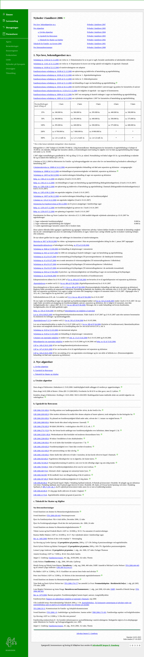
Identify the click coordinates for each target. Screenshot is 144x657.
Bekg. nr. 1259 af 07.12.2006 (43, 208)
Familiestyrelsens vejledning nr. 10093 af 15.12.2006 (52, 98)
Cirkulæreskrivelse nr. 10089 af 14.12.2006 (49, 167)
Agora (8, 41)
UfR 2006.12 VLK (40, 495)
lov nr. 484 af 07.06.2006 (77, 280)
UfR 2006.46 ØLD (40, 491)
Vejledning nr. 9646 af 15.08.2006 (45, 249)
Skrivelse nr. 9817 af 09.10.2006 (45, 241)
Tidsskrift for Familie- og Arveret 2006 (47, 44)
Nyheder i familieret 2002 (96, 40)
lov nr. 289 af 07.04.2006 (92, 324)
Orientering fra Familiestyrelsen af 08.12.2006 (50, 204)
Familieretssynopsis (56, 558)
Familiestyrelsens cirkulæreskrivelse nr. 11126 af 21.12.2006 (55, 91)
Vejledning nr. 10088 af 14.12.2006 (46, 171)
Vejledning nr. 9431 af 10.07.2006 (45, 253)
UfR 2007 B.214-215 (64, 567)
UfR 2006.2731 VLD (41, 430)
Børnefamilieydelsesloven (42, 245)
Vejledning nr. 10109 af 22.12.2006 (46, 68)
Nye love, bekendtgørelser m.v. (44, 24)
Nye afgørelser (38, 28)
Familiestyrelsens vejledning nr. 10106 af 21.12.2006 (52, 75)
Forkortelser (11, 55)
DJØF (113, 589)
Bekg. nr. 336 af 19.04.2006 (43, 311)
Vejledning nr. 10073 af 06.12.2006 (46, 196)
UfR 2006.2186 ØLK (41, 443)
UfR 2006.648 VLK (40, 471)
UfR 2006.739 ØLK (40, 467)
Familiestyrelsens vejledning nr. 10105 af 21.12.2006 (52, 79)
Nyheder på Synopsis (15, 64)
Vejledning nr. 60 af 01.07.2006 (44, 264)
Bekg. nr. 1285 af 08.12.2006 (43, 192)
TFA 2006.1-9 (52, 612)
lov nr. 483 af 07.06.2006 (76, 305)
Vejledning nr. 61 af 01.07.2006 (44, 260)
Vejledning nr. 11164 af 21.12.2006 (46, 60)
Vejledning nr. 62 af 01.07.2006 (44, 257)
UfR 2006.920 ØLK (40, 459)
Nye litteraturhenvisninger (42, 47)
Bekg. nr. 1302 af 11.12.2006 (43, 183)
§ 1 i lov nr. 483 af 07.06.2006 (74, 287)
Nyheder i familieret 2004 (96, 32)
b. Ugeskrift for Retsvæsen (47, 36)
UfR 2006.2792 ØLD (41, 426)
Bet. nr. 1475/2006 (40, 595)
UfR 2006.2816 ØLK (41, 418)
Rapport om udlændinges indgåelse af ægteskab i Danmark (67, 599)
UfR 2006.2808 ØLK (41, 422)
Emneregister (12, 50)
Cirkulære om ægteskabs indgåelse (45, 338)
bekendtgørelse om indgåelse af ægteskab (80, 311)
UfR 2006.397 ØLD (40, 479)
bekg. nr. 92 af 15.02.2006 (106, 342)
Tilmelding (11, 73)
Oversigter (10, 68)
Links (8, 59)
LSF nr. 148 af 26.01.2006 (42, 345)
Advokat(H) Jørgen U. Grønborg (105, 645)
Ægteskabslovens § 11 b (42, 320)
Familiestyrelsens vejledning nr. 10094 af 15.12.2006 (52, 94)
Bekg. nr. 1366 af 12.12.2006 (43, 179)
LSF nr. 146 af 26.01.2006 (42, 353)
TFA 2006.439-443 (54, 516)
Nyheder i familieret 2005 (96, 28)
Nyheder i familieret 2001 (96, 44)
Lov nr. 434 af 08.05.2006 (42, 315)
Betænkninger (12, 46)
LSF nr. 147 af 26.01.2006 (42, 349)
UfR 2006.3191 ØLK (41, 410)
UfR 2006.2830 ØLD (41, 414)
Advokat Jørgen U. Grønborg (87, 633)
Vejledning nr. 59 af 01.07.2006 (44, 268)
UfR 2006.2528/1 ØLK (41, 435)
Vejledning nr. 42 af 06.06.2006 (44, 276)
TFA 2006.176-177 (71, 583)
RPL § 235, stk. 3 (49, 487)
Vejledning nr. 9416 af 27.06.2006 (45, 272)
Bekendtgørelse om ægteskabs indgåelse (47, 342)
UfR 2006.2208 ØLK (41, 439)
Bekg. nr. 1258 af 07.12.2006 (43, 211)
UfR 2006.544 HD (40, 475)
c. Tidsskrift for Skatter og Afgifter (50, 40)
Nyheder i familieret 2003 (96, 36)
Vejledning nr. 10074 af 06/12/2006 (46, 175)
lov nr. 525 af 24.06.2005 (105, 301)
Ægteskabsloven (39, 283)
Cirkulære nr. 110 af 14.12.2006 (44, 200)
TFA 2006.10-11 (39, 608)
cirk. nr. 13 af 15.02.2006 (78, 338)
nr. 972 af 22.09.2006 (81, 245)
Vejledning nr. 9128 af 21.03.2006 (45, 334)
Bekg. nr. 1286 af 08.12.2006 (43, 187)
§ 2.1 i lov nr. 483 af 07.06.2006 (79, 297)
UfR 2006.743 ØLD (40, 463)
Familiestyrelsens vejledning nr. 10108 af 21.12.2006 (52, 71)
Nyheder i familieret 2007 (96, 24)
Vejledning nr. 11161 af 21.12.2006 (46, 64)
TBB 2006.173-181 (99, 612)
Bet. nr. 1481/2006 (40, 539)
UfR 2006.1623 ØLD (41, 451)
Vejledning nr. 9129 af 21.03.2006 (45, 330)
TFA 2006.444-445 (132, 565)
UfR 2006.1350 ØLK (41, 455)
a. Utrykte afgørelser (45, 32)
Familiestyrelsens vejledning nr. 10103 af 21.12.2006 (52, 83)
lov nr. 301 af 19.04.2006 (74, 320)
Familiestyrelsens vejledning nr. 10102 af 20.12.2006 (52, 87)
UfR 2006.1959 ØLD (41, 447)
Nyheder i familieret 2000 (96, 47)
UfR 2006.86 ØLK (40, 483)
